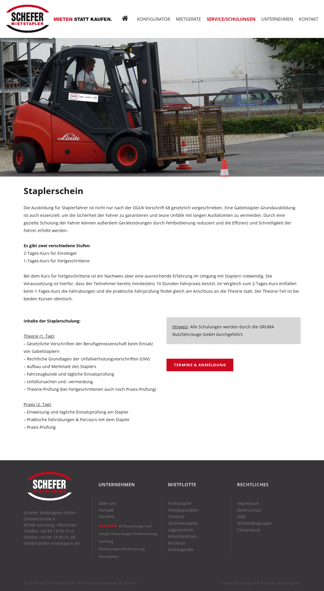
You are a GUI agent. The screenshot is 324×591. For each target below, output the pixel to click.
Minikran (176, 543)
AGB (241, 516)
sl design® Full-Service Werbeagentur (270, 582)
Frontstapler (180, 503)
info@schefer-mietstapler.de (52, 543)
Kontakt (106, 510)
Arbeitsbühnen (182, 536)
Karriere (107, 516)
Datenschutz (249, 510)
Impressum (248, 503)
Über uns (108, 503)
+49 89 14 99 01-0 (56, 531)
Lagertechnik (180, 530)
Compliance (248, 530)
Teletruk (176, 516)
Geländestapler (183, 523)
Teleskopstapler (183, 510)
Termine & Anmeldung (200, 364)
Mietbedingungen (254, 523)
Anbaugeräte (180, 549)
